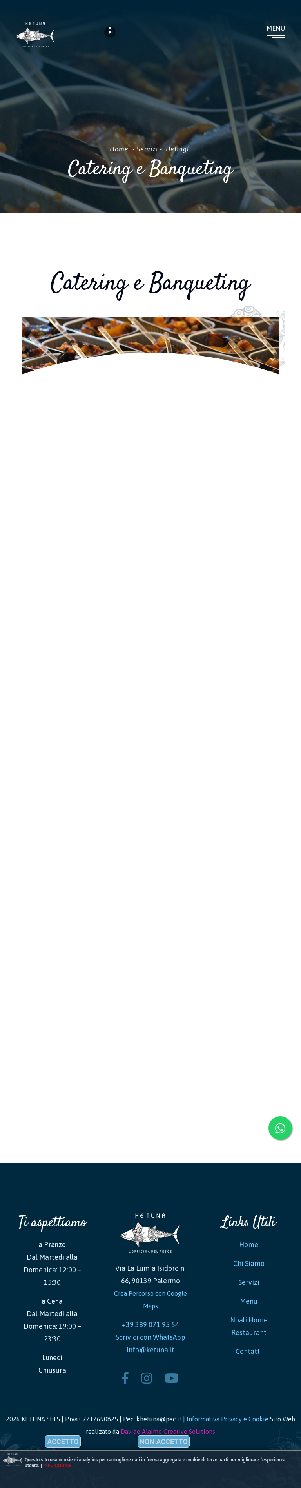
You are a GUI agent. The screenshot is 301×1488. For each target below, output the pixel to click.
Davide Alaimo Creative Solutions (168, 1431)
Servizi (147, 149)
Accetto (62, 1441)
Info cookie (57, 1465)
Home (119, 149)
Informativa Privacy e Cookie (227, 1419)
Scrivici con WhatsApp (150, 1337)
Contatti (249, 1351)
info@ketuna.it (150, 1350)
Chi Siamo (249, 1263)
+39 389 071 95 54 (150, 1325)
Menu (276, 28)
